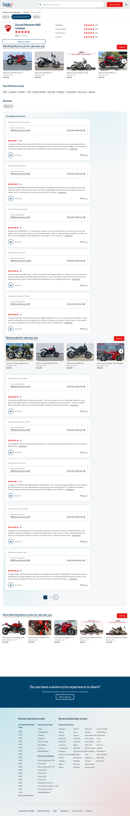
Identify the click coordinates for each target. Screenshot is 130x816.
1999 (20, 789)
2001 (20, 783)
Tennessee (101, 735)
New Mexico (89, 742)
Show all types (43, 751)
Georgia (62, 761)
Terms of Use (77, 811)
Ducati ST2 (42, 773)
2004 (20, 773)
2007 (20, 764)
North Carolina (90, 748)
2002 (20, 780)
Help (55, 811)
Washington (101, 751)
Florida (61, 758)
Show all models (44, 792)
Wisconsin (100, 758)
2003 (20, 776)
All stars (7, 106)
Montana (76, 767)
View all (122, 47)
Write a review (114, 5)
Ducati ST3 (42, 780)
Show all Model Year (26, 795)
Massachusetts (79, 751)
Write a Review (65, 697)
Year (35, 17)
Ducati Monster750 (45, 783)
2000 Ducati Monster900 (47, 130)
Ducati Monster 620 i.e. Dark (48, 786)
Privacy (89, 811)
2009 (20, 757)
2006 (20, 767)
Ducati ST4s (42, 770)
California (62, 742)
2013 (20, 748)
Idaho (61, 764)
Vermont (100, 745)
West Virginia (102, 754)
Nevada (87, 732)
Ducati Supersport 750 (46, 767)
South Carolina (102, 729)
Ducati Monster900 (20, 17)
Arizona (61, 735)
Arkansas (62, 738)
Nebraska (88, 729)
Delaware (62, 751)
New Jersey (89, 738)
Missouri (76, 764)
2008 (20, 760)
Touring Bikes (43, 732)
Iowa (75, 732)
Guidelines (64, 811)
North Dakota (90, 751)
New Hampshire (91, 735)
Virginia (99, 748)
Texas (99, 738)
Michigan (76, 754)
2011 (20, 751)
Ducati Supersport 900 (46, 760)
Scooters (41, 748)
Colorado (62, 745)
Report (85, 155)
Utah (98, 742)
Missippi (76, 761)
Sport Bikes (42, 745)
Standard (41, 738)
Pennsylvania (90, 764)
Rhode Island (90, 767)
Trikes (40, 729)
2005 (20, 770)
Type (5, 17)
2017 (20, 735)
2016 (20, 738)
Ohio (87, 754)
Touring (41, 735)
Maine (75, 745)
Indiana (76, 729)
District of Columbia (66, 754)
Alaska (61, 732)
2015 (20, 741)
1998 (20, 792)
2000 (20, 786)
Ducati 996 (42, 764)
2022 (20, 732)
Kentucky (77, 738)
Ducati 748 (42, 776)
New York (88, 745)
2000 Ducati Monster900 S (47, 261)
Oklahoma (88, 758)
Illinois (61, 767)
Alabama (62, 729)
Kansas (76, 735)
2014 (20, 744)
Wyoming (100, 761)
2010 (20, 754)
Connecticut (63, 748)
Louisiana (76, 742)
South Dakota (102, 732)
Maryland (76, 748)
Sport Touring (43, 742)
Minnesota (77, 758)
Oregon (88, 761)
